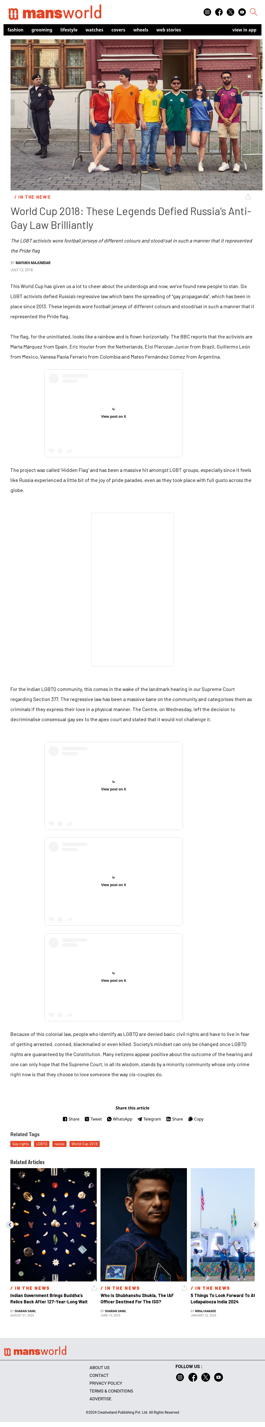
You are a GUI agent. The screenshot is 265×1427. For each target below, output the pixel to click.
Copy (195, 1119)
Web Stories (168, 30)
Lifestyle (69, 30)
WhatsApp (119, 1119)
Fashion (15, 30)
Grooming (41, 30)
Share (70, 1119)
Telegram (149, 1119)
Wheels (140, 30)
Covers (118, 30)
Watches (95, 30)
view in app (244, 30)
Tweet (93, 1119)
